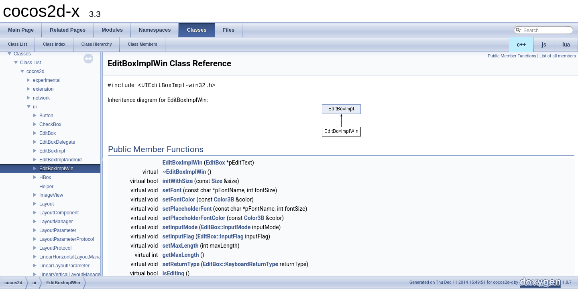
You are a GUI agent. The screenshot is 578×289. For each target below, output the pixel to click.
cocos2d (35, 71)
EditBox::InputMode (226, 227)
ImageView (51, 195)
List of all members (557, 56)
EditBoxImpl (52, 151)
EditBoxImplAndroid (60, 160)
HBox (45, 177)
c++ (521, 44)
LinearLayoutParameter (64, 266)
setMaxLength (181, 245)
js (544, 44)
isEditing (174, 273)
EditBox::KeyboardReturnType (240, 264)
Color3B (224, 199)
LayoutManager (56, 221)
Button (46, 115)
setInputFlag (178, 236)
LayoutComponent (59, 213)
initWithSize (178, 181)
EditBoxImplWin (56, 168)
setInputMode (180, 227)
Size (217, 181)
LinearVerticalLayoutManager (70, 274)
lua (566, 44)
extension (43, 89)
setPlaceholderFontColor (194, 218)
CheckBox (50, 124)
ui (35, 107)
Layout (46, 204)
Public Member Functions (512, 56)
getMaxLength (181, 255)
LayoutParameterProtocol (66, 239)
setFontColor (179, 199)
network (41, 98)
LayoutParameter (57, 230)
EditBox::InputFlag (220, 236)
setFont (172, 190)
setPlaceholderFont (187, 209)
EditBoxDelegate (57, 142)
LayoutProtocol (55, 248)
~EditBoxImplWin (184, 172)
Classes (22, 54)
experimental (47, 80)
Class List (30, 62)
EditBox (47, 133)
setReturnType (181, 264)
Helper (46, 186)
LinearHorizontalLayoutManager (73, 257)
